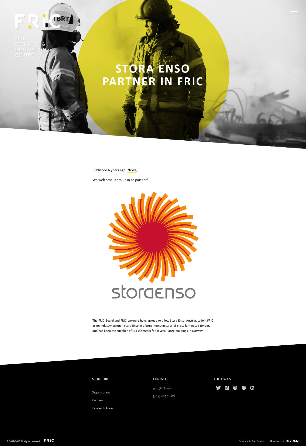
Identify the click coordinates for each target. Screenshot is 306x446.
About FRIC (100, 379)
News (132, 169)
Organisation (101, 392)
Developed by (277, 441)
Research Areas (102, 408)
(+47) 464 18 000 (165, 396)
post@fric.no (162, 388)
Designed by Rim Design (251, 441)
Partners (97, 400)
